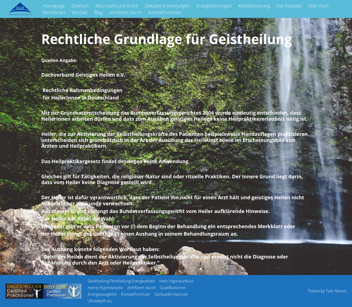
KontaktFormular (165, 12)
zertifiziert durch (125, 12)
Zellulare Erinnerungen (167, 6)
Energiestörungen (214, 6)
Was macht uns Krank (116, 6)
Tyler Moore (336, 290)
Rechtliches (54, 12)
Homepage (54, 6)
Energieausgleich (102, 294)
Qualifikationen (173, 287)
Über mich (318, 6)
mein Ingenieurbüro (176, 281)
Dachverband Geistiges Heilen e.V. (83, 74)
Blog (98, 12)
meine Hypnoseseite (105, 287)
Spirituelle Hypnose (171, 294)
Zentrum (80, 6)
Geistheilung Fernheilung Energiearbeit (121, 281)
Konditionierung (254, 6)
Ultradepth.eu (100, 300)
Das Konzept (288, 6)
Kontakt (79, 12)
